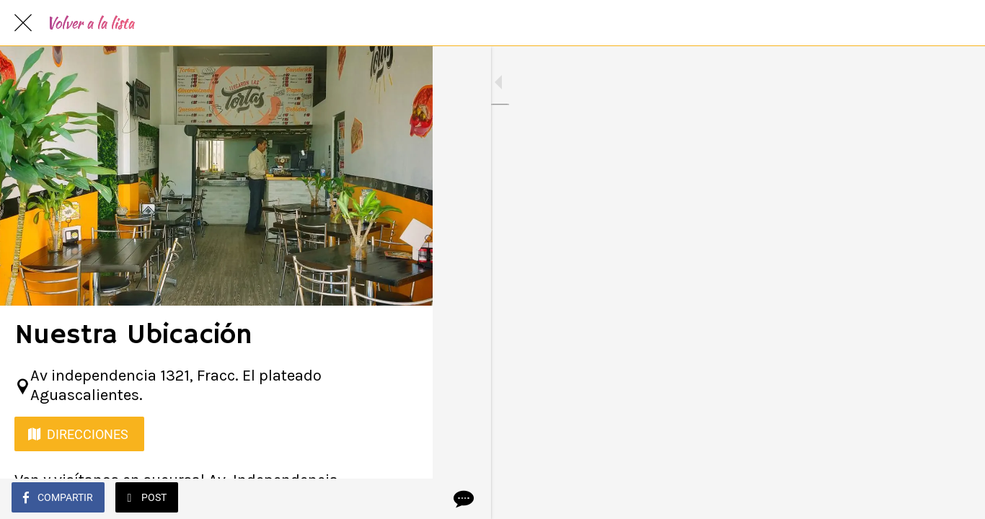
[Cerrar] (23, 23)
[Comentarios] (404, 499)
